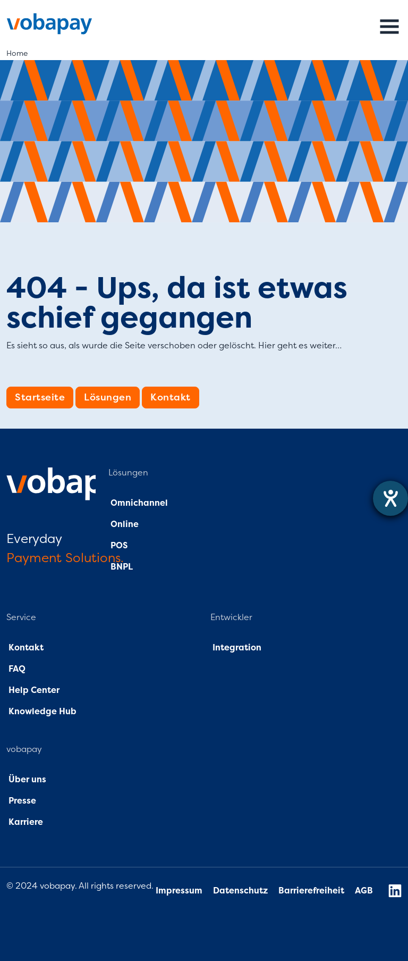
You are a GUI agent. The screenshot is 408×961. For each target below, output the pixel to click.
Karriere (25, 822)
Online (123, 524)
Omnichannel (139, 503)
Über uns (26, 779)
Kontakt (170, 397)
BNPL (121, 567)
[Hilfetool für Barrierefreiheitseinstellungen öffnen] (390, 498)
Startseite (40, 397)
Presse (22, 801)
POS (119, 545)
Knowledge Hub (42, 711)
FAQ (16, 669)
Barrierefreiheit (311, 891)
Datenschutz (241, 891)
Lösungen (107, 397)
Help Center (34, 690)
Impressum (179, 891)
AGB (364, 891)
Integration (236, 648)
